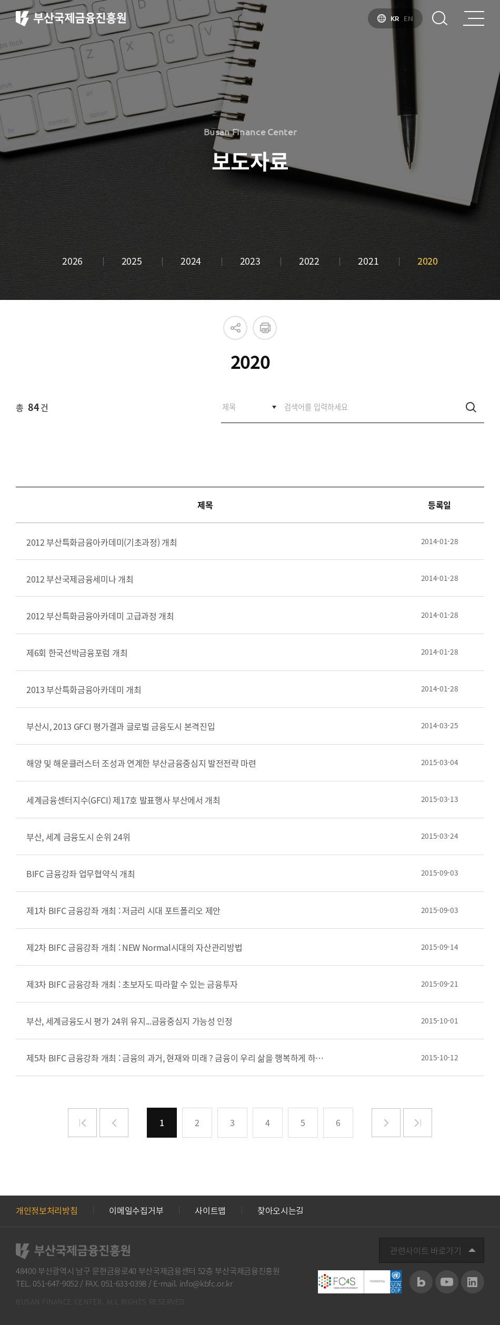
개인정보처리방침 (46, 1210)
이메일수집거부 (136, 1210)
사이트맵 (210, 1210)
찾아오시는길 (280, 1210)
